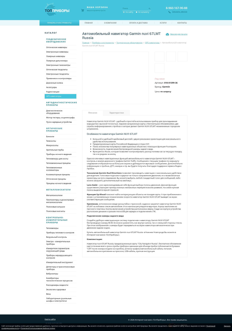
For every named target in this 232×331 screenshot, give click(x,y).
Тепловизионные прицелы (58, 163)
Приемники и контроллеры (58, 78)
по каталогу (143, 12)
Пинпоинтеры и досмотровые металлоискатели (60, 201)
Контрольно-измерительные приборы (57, 220)
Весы (48, 294)
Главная (85, 42)
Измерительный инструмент (59, 262)
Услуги (163, 23)
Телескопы (51, 141)
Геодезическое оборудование (129, 42)
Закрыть (227, 326)
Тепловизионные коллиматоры (54, 168)
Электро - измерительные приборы (58, 242)
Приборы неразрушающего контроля (59, 256)
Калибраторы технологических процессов (59, 279)
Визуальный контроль (56, 237)
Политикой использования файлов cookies (38, 328)
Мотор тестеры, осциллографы (60, 117)
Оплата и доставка (138, 23)
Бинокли (50, 136)
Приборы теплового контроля (60, 232)
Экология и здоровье (56, 289)
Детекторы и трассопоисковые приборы (60, 268)
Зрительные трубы (55, 149)
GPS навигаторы (152, 42)
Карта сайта (50, 319)
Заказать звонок (179, 11)
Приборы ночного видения (58, 154)
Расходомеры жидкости (57, 285)
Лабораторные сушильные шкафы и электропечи (58, 299)
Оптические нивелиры (56, 47)
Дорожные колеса (54, 82)
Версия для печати (178, 34)
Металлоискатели (58, 189)
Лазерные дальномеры (57, 60)
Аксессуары (51, 87)
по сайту (129, 12)
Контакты (182, 23)
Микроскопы (52, 145)
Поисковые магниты (55, 211)
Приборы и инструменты (103, 42)
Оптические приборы (54, 129)
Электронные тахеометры (58, 65)
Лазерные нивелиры (55, 56)
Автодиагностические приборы (61, 103)
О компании (110, 23)
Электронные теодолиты (57, 74)
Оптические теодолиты (57, 69)
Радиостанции (52, 91)
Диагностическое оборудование (54, 111)
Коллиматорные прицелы (58, 174)
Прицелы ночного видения (58, 183)
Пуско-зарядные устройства (59, 122)
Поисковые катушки (55, 206)
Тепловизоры (52, 228)
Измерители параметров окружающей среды (57, 249)
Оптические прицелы (56, 179)
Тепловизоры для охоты (57, 158)
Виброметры (52, 273)
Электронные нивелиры (57, 51)
